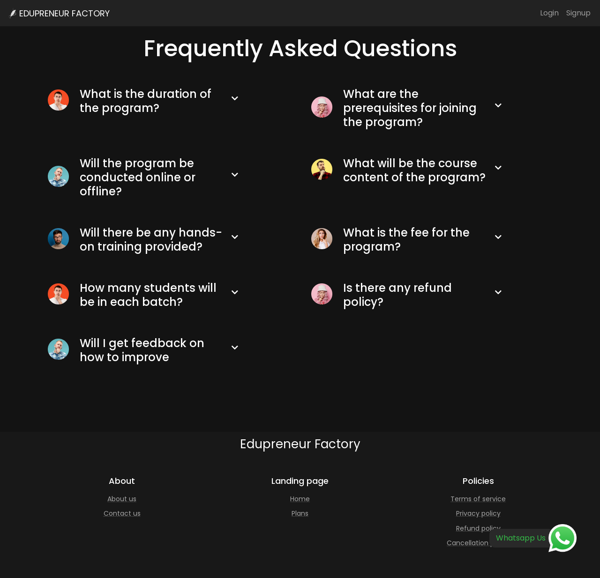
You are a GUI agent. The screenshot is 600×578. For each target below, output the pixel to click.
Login (549, 12)
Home (300, 499)
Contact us (122, 513)
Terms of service (478, 499)
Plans (300, 513)
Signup (578, 12)
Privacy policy (478, 513)
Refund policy (478, 528)
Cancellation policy (478, 543)
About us (121, 499)
